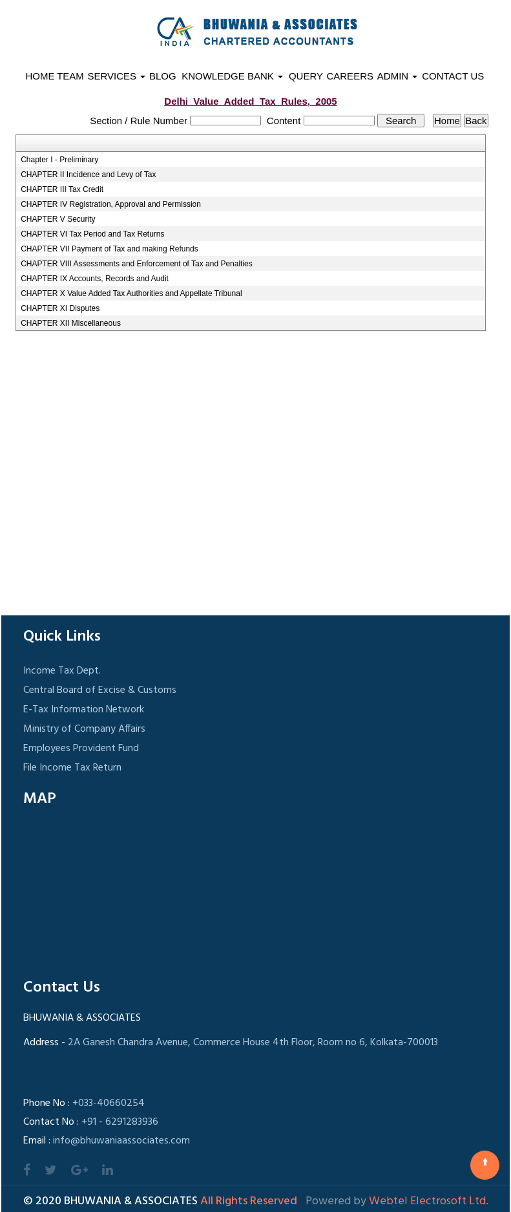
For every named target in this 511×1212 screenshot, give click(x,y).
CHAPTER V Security (58, 219)
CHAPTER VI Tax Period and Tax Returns (92, 234)
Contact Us (453, 75)
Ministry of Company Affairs (84, 729)
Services (117, 75)
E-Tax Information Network (83, 709)
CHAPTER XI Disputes (60, 308)
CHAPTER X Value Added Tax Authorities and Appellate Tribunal (131, 293)
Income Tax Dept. (62, 671)
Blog (162, 75)
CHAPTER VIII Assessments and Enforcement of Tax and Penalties (137, 263)
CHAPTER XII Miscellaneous (71, 323)
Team (70, 75)
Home (39, 75)
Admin (397, 75)
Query (306, 75)
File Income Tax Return (72, 768)
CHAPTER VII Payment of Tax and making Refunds (109, 248)
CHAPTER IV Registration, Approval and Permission (111, 204)
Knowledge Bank (232, 75)
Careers (349, 75)
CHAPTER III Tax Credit (62, 189)
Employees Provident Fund (81, 748)
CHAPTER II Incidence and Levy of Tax (88, 174)
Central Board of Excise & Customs (99, 690)
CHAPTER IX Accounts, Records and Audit (95, 278)
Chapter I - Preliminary (59, 159)
